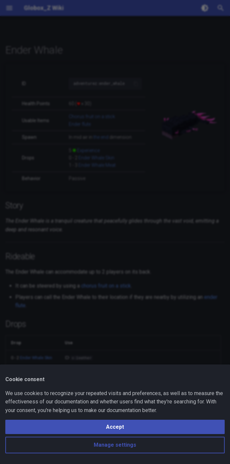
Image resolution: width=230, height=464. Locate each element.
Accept (115, 427)
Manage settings (115, 445)
